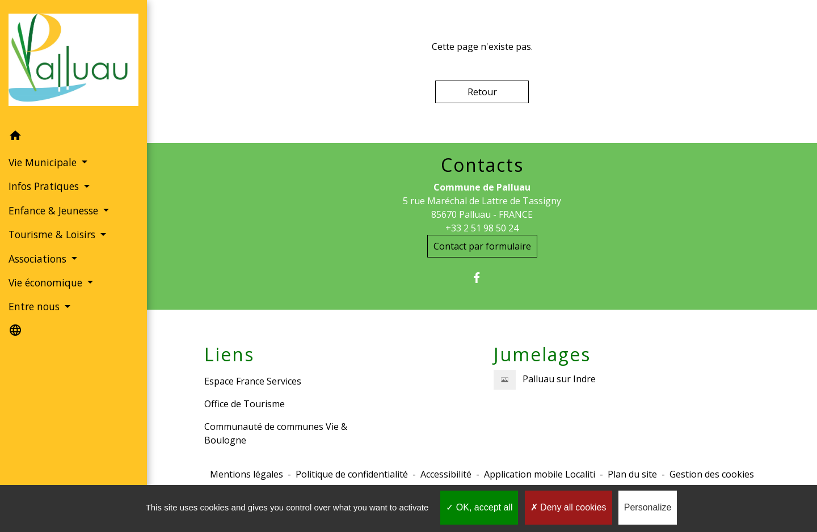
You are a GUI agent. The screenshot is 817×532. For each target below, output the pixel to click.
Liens (229, 354)
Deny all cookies (568, 507)
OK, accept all (479, 507)
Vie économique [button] (47, 282)
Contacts (482, 165)
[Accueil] (73, 62)
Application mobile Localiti (539, 474)
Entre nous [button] (35, 306)
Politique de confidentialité (352, 474)
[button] (73, 137)
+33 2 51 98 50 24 (482, 228)
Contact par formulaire (482, 246)
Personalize (648, 507)
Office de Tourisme (244, 404)
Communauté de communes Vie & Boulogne (275, 433)
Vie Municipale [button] (44, 162)
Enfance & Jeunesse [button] (55, 210)
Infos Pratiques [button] (45, 186)
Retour (482, 92)
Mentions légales (246, 474)
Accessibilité (445, 474)
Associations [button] (39, 258)
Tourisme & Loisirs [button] (53, 234)
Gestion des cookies (711, 474)
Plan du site (632, 474)
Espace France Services (252, 381)
